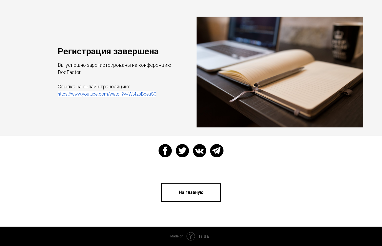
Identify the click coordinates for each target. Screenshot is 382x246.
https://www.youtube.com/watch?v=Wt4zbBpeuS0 (107, 94)
